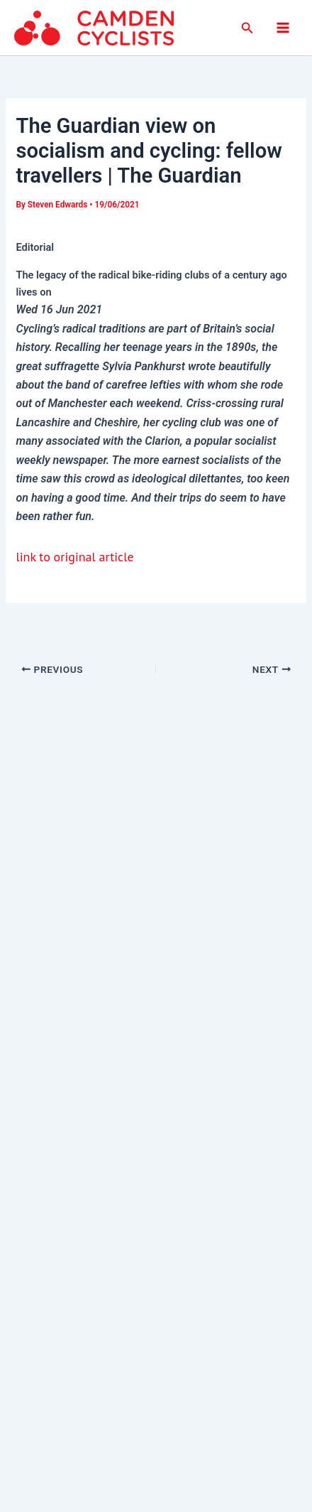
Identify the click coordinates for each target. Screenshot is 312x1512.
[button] (247, 28)
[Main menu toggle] (283, 28)
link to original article (74, 557)
